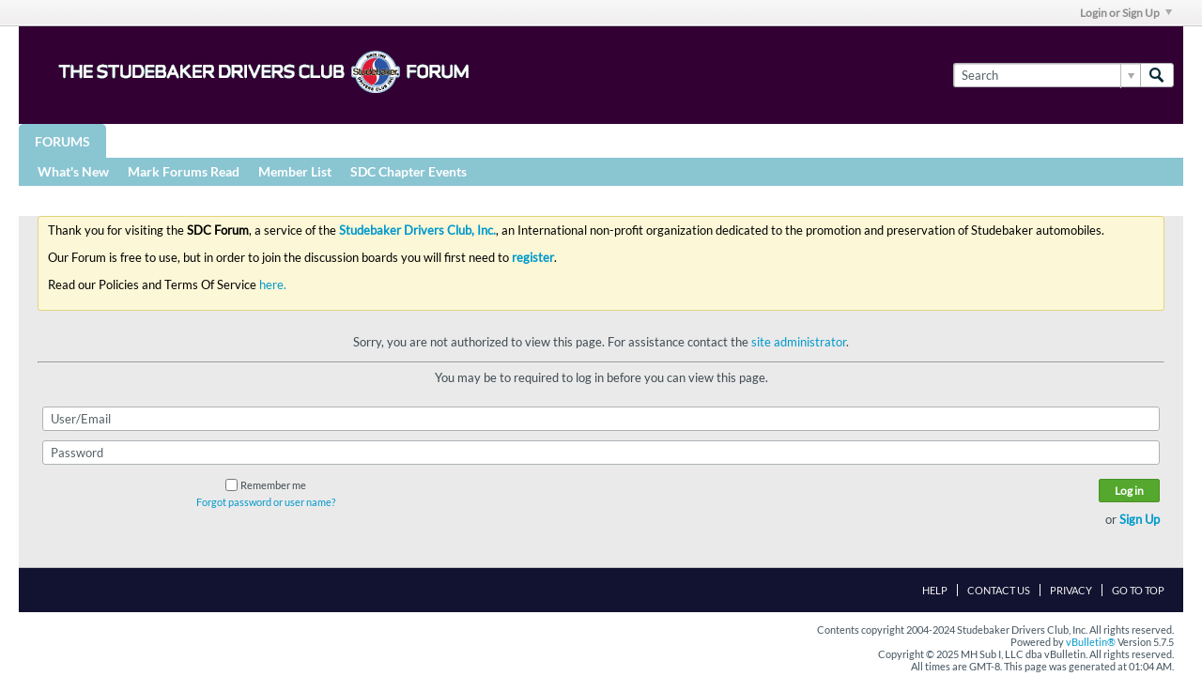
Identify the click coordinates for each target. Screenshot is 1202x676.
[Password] (601, 452)
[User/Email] (601, 419)
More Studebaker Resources (622, 140)
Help (935, 590)
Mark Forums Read (183, 171)
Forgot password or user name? (265, 502)
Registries (452, 140)
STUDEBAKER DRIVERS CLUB (296, 140)
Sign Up (1139, 519)
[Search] (1046, 75)
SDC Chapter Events (408, 171)
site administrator (798, 341)
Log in (1129, 491)
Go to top (1138, 590)
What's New (73, 171)
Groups (149, 140)
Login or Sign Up (1126, 13)
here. (272, 284)
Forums (62, 141)
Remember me (265, 485)
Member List (294, 171)
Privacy (1071, 590)
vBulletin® (1091, 642)
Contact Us (998, 590)
